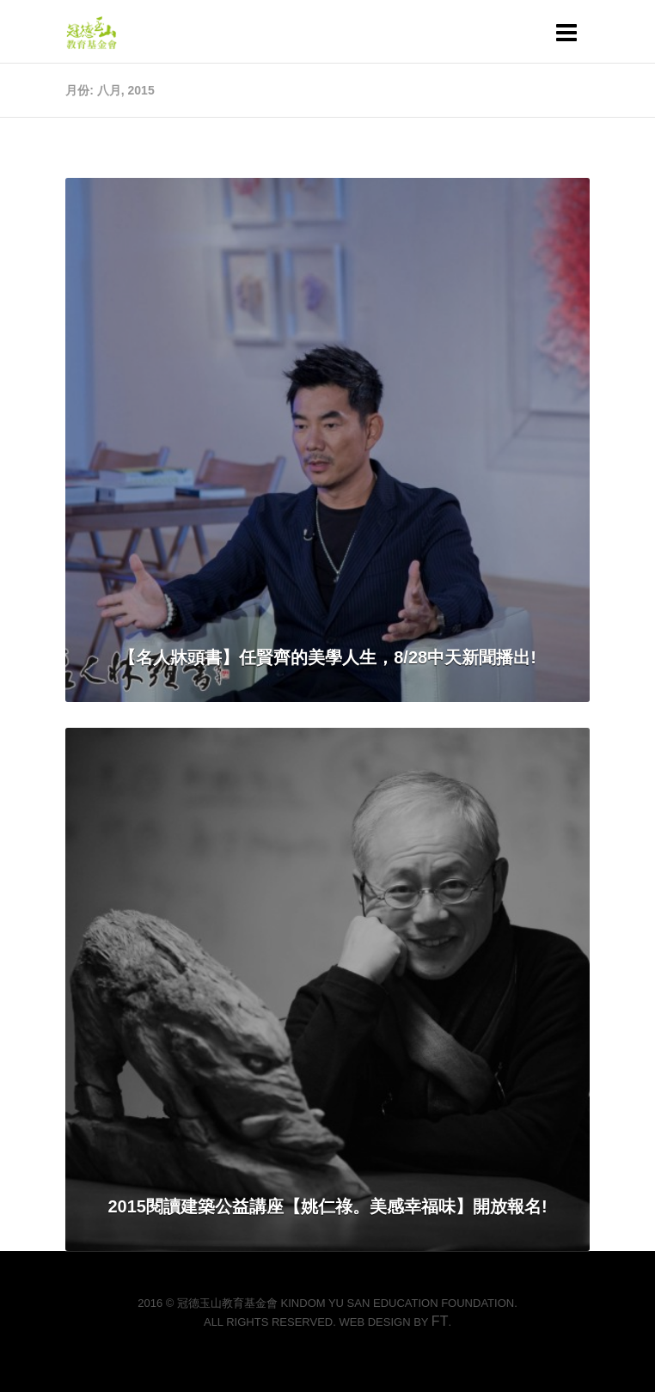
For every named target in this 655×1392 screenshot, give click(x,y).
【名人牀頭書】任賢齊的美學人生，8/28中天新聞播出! (327, 657)
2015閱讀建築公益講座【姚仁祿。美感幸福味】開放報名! (327, 1206)
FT (440, 1321)
